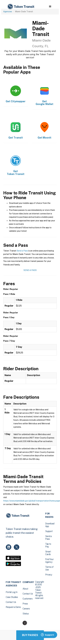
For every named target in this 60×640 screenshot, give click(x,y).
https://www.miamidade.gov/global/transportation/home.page (31, 501)
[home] (21, 6)
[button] (50, 6)
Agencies (7, 11)
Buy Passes (30, 635)
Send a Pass (22, 251)
